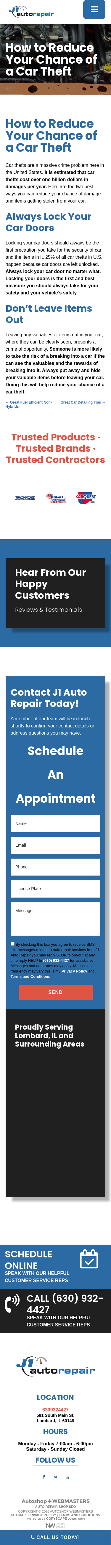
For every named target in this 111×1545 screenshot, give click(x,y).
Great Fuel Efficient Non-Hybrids (29, 404)
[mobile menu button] (94, 9)
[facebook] (43, 1476)
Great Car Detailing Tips (82, 402)
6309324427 (55, 1409)
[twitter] (55, 1476)
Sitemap (18, 1515)
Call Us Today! (55, 1537)
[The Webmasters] (56, 1503)
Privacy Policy (74, 971)
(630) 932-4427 (56, 960)
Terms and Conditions (30, 976)
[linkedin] (67, 1476)
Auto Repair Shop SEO (55, 1506)
